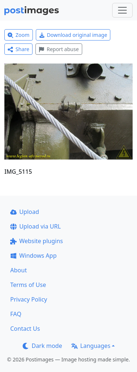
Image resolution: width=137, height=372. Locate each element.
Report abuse (59, 49)
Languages (90, 346)
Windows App (33, 256)
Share (18, 49)
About (18, 270)
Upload (24, 212)
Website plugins (36, 241)
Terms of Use (28, 285)
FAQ (15, 314)
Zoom (19, 34)
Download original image (73, 34)
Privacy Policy (28, 299)
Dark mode (42, 346)
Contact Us (25, 329)
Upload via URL (35, 226)
